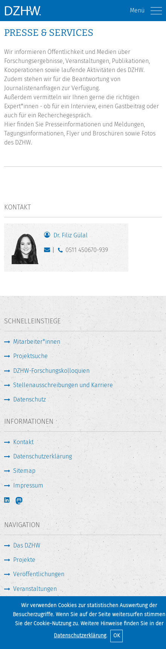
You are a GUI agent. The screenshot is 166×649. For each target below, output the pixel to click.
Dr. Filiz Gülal (70, 235)
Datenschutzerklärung (80, 635)
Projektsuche (30, 356)
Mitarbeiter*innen (36, 341)
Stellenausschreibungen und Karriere (63, 385)
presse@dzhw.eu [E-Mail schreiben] (48, 251)
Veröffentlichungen (38, 574)
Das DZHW (26, 545)
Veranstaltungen (35, 588)
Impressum (28, 485)
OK (116, 635)
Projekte (24, 559)
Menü (146, 10)
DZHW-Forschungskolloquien (51, 370)
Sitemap (24, 470)
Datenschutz (29, 399)
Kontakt (23, 442)
